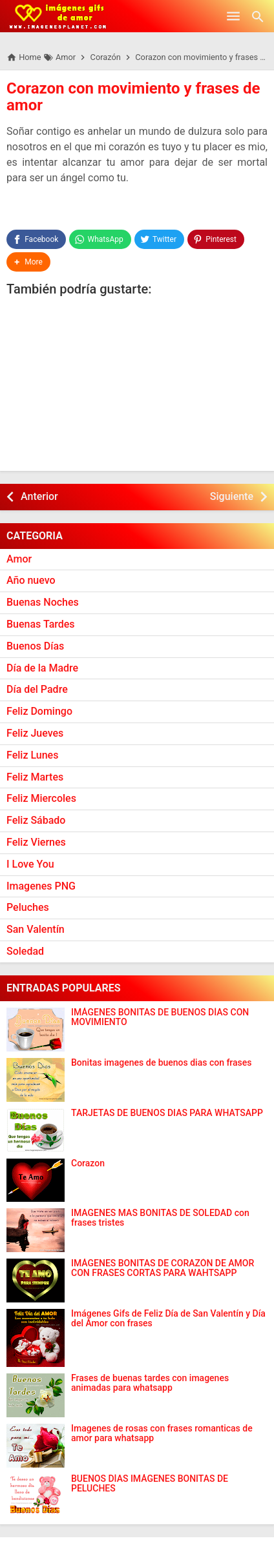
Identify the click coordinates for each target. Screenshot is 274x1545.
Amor (19, 559)
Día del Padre (37, 689)
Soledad (25, 951)
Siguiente (231, 496)
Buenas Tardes (40, 624)
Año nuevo (31, 580)
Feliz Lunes (32, 755)
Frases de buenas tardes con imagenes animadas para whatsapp (150, 1383)
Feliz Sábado (35, 820)
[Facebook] (36, 239)
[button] (28, 262)
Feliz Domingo (39, 711)
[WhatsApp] (100, 239)
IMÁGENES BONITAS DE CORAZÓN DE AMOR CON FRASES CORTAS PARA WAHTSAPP (162, 1268)
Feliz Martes (34, 777)
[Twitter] (159, 239)
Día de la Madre (42, 668)
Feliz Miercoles (41, 798)
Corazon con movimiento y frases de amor (133, 96)
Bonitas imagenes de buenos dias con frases (161, 1063)
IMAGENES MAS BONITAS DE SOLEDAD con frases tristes (160, 1218)
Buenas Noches (42, 602)
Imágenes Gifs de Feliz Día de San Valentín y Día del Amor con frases (168, 1318)
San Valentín (35, 929)
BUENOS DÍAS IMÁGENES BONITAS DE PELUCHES (149, 1483)
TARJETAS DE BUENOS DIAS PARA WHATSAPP (167, 1113)
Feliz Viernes (36, 842)
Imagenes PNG (41, 886)
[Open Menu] (233, 16)
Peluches (27, 907)
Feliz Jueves (34, 733)
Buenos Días (35, 646)
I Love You (30, 864)
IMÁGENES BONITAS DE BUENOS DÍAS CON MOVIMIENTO (160, 1017)
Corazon (88, 1163)
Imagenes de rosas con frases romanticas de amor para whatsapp (162, 1433)
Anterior (39, 496)
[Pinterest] (215, 239)
